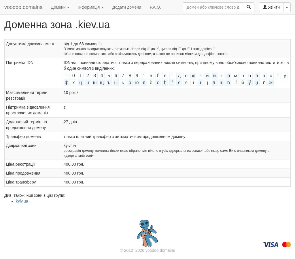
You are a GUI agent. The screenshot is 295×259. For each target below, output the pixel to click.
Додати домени (126, 7)
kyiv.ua (22, 201)
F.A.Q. (155, 7)
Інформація (91, 7)
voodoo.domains (23, 7)
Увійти (271, 7)
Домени (60, 7)
